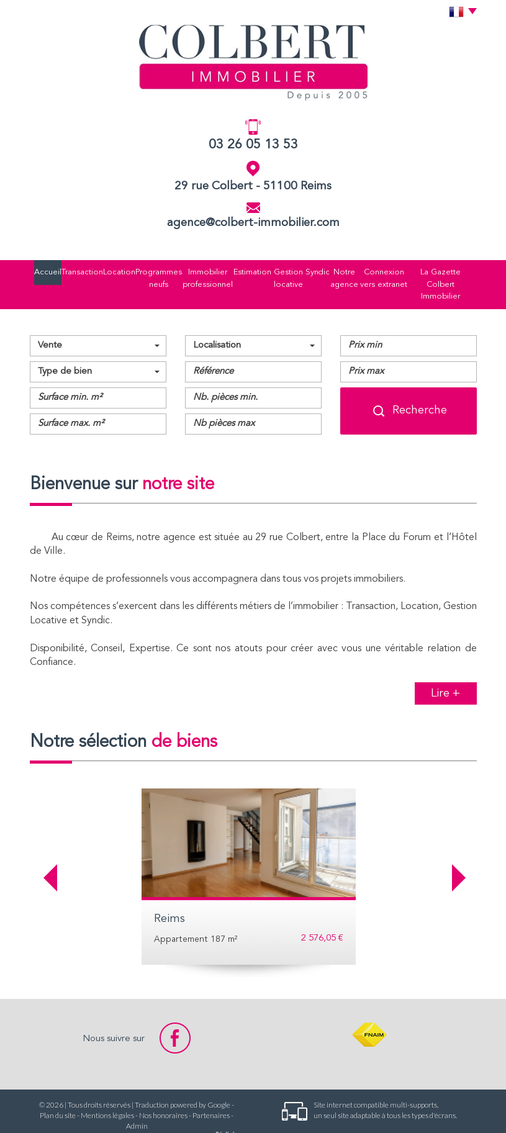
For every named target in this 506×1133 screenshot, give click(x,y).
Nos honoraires (163, 1086)
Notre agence (330, 270)
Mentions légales (107, 1086)
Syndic (298, 270)
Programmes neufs (129, 270)
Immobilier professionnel (183, 270)
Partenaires (211, 1086)
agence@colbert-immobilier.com (253, 223)
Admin (137, 1097)
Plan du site (58, 1086)
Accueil (32, 270)
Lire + (445, 664)
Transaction (61, 270)
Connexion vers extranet (381, 270)
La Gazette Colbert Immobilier (449, 270)
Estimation (229, 270)
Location (90, 270)
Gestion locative (266, 270)
